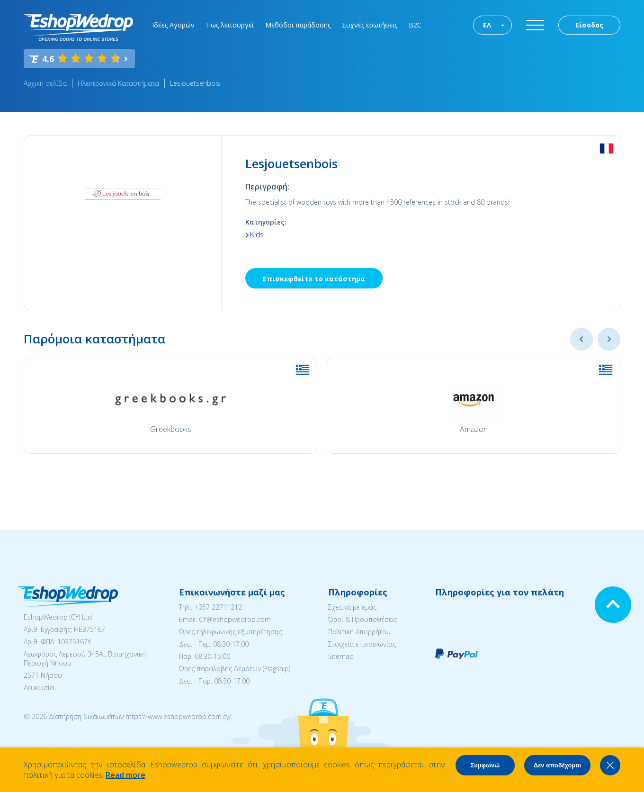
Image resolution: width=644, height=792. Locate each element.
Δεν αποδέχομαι (557, 765)
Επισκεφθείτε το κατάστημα (314, 278)
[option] (170, 405)
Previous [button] (581, 339)
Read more (125, 775)
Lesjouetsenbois (195, 83)
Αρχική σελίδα (45, 83)
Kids (257, 234)
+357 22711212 (218, 607)
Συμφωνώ (485, 765)
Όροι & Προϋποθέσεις (362, 619)
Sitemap (341, 656)
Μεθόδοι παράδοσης (298, 24)
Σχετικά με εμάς (352, 607)
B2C (415, 24)
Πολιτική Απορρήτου (359, 631)
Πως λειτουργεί (230, 24)
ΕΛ (487, 24)
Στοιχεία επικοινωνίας (362, 643)
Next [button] (609, 339)
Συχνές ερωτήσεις (369, 24)
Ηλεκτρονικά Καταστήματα (118, 83)
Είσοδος (589, 24)
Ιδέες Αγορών (173, 24)
